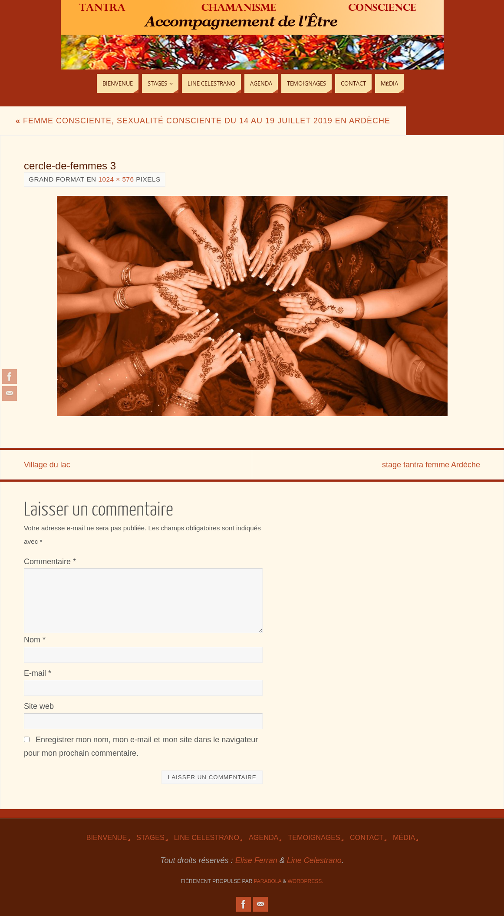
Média (404, 837)
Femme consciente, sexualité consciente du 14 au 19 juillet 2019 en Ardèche (203, 120)
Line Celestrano (206, 837)
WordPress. (305, 881)
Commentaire (50, 561)
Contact (366, 837)
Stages (150, 837)
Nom (35, 639)
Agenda (263, 837)
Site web (39, 706)
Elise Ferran (256, 860)
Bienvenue (106, 837)
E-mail (37, 673)
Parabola (267, 881)
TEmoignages (314, 837)
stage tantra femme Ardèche (431, 464)
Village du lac (47, 464)
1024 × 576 (116, 179)
